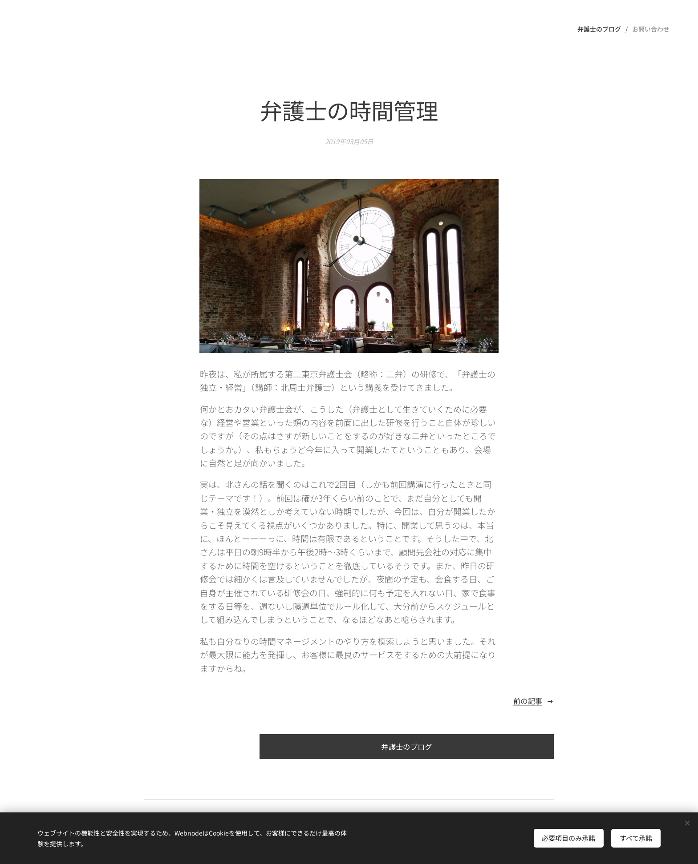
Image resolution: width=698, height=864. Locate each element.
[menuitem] (601, 29)
